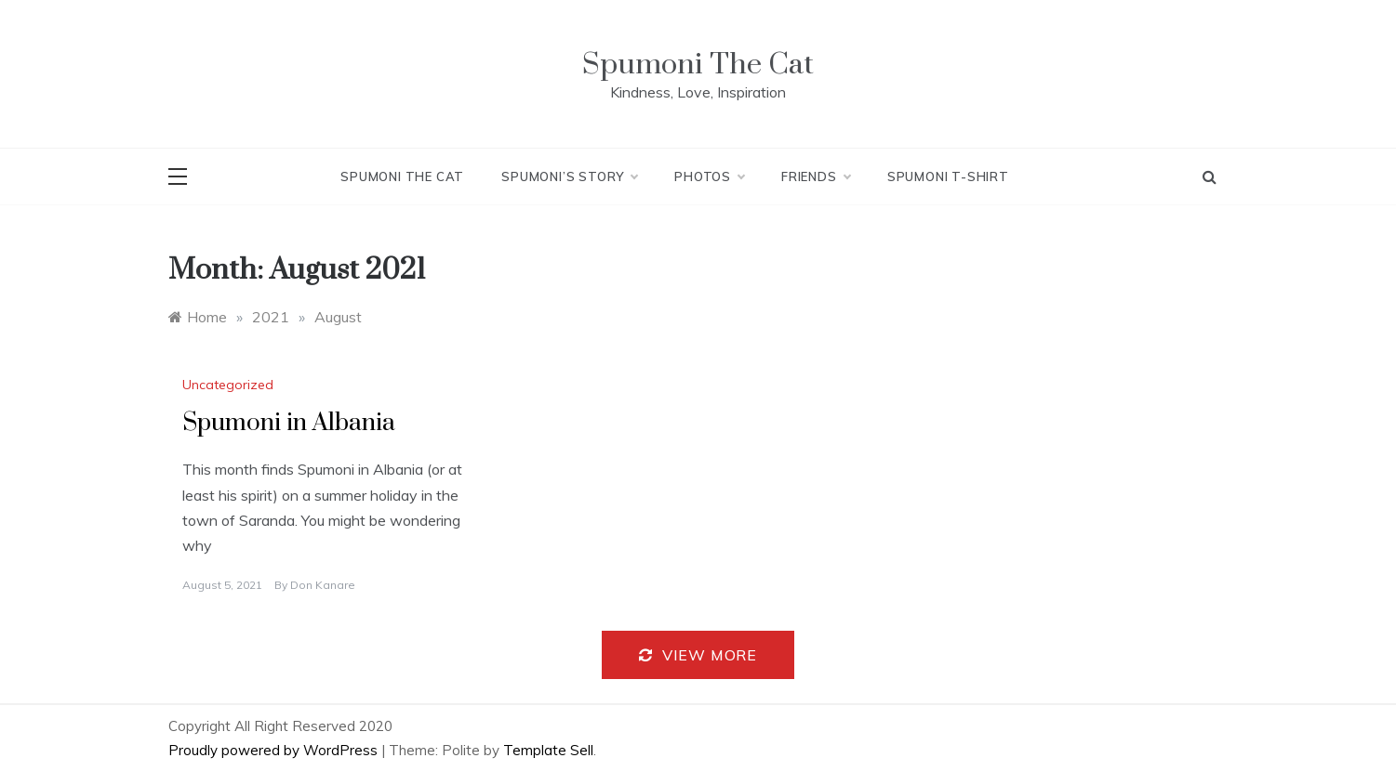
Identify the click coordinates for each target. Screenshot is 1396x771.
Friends (815, 176)
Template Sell (548, 750)
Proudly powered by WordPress (274, 750)
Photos (709, 176)
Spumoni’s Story (569, 176)
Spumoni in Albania (288, 423)
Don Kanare (322, 585)
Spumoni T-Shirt (948, 176)
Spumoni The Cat (698, 64)
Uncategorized (227, 384)
